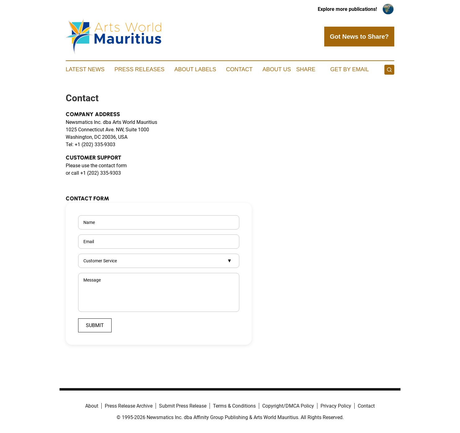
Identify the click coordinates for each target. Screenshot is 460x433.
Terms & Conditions (234, 406)
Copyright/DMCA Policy (288, 406)
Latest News (85, 69)
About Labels (195, 69)
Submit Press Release (182, 406)
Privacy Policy (336, 406)
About (91, 406)
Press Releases (139, 69)
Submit (95, 325)
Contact (239, 69)
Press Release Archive (129, 406)
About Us (277, 69)
